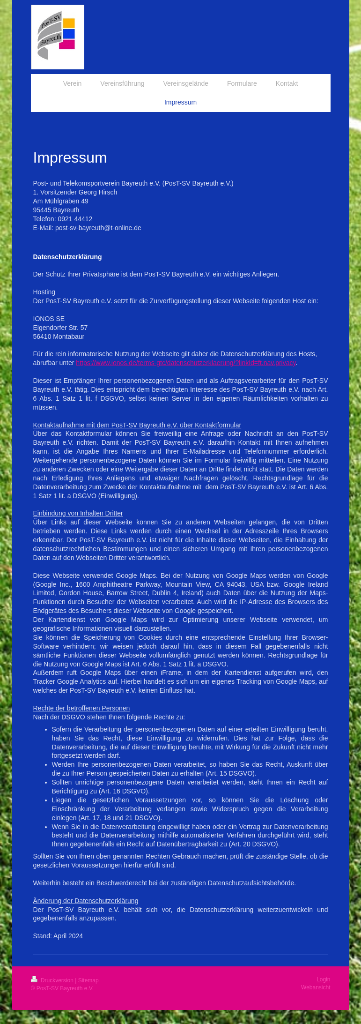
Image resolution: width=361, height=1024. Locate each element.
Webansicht (315, 987)
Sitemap (88, 980)
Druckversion (53, 980)
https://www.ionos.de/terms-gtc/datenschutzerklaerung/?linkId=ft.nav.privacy (185, 362)
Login (323, 979)
